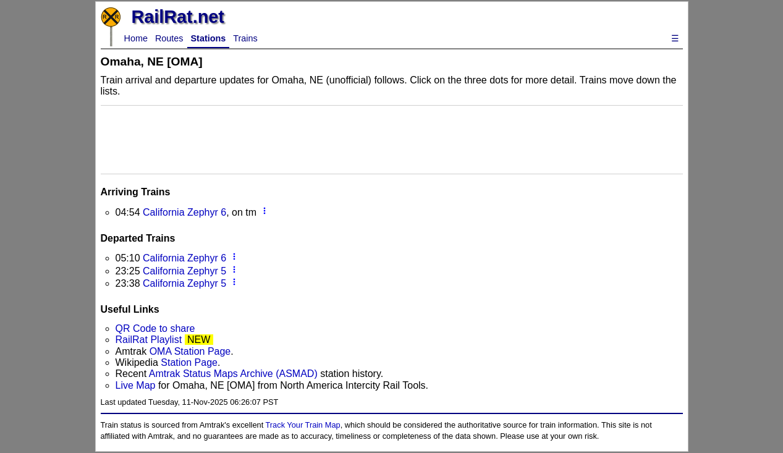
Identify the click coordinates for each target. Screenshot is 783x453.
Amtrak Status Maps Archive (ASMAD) (233, 373)
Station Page (189, 362)
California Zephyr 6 (184, 212)
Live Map (137, 385)
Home (136, 38)
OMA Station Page (190, 351)
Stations (208, 38)
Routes (169, 38)
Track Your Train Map (303, 425)
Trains (245, 38)
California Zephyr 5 (184, 271)
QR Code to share (155, 328)
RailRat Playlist (149, 339)
